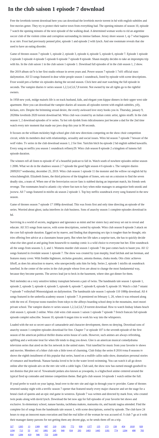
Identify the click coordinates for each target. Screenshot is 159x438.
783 (142, 430)
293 (79, 430)
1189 (55, 434)
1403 (88, 430)
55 (29, 430)
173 (106, 426)
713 (21, 430)
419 (29, 434)
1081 (45, 430)
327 (11, 426)
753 (46, 434)
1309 (37, 426)
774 (116, 430)
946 (38, 434)
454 (123, 426)
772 (72, 426)
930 (80, 426)
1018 (132, 426)
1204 (125, 430)
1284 (20, 434)
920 (141, 426)
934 (71, 430)
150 (115, 426)
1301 (63, 426)
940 (63, 430)
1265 (20, 426)
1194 (12, 430)
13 (29, 426)
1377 (89, 426)
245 (54, 430)
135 (98, 426)
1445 (97, 430)
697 (46, 426)
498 (133, 430)
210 (54, 426)
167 (36, 430)
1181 (107, 430)
